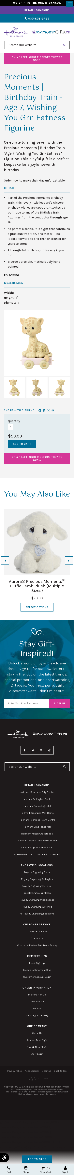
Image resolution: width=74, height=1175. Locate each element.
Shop (26, 1169)
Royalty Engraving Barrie (37, 872)
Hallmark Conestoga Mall (37, 805)
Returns (37, 1008)
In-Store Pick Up (37, 994)
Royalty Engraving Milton (37, 892)
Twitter (33, 750)
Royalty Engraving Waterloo (37, 906)
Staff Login (37, 1053)
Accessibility (32, 1071)
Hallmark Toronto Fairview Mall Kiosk (37, 840)
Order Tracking (37, 1001)
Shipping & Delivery (37, 1015)
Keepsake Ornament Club (37, 969)
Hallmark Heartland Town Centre (37, 819)
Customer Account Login (37, 976)
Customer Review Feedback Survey (37, 945)
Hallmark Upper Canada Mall (37, 847)
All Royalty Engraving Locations (37, 913)
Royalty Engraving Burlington (37, 879)
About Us (37, 1033)
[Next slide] (69, 560)
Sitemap (46, 1071)
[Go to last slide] (5, 560)
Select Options (37, 607)
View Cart (45, 1172)
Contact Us (37, 938)
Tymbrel (66, 1086)
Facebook (25, 750)
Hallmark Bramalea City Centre (37, 792)
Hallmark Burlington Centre (37, 799)
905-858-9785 (37, 18)
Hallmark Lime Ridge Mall (37, 826)
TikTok (49, 750)
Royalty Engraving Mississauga (37, 899)
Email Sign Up (37, 962)
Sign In (65, 1169)
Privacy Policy (14, 1071)
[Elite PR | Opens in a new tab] (37, 1079)
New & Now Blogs (37, 1046)
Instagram (41, 750)
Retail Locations (37, 10)
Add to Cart (37, 1159)
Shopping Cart (43, 1168)
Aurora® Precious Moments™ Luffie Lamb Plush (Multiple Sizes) (37, 586)
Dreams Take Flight (37, 1040)
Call (8, 1169)
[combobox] (32, 45)
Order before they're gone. (37, 59)
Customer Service (37, 931)
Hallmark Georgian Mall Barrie (37, 812)
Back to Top (60, 1071)
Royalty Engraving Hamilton (37, 885)
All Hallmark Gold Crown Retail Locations (37, 854)
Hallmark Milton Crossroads (37, 833)
